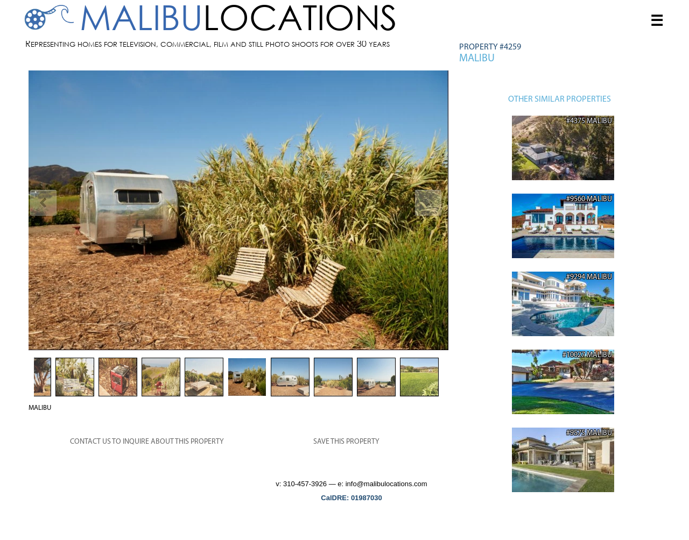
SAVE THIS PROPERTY (346, 441)
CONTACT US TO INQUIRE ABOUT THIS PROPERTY (147, 441)
